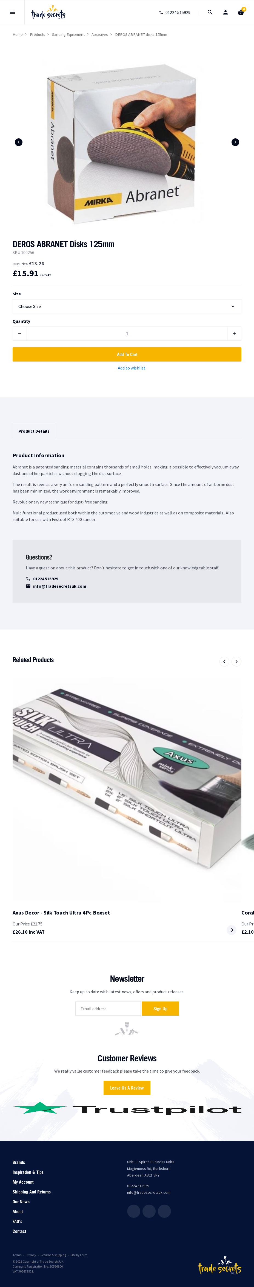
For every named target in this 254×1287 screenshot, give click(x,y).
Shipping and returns (32, 1192)
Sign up (160, 1008)
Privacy (31, 1255)
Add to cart (127, 354)
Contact (19, 1231)
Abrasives (100, 34)
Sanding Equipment (68, 34)
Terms (17, 1255)
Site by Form (78, 1255)
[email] (108, 1008)
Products (37, 34)
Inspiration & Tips (28, 1172)
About (18, 1211)
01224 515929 (42, 578)
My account (23, 1182)
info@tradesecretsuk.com (56, 586)
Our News (21, 1201)
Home (18, 34)
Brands (19, 1162)
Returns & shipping (53, 1255)
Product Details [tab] (34, 431)
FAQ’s (17, 1221)
